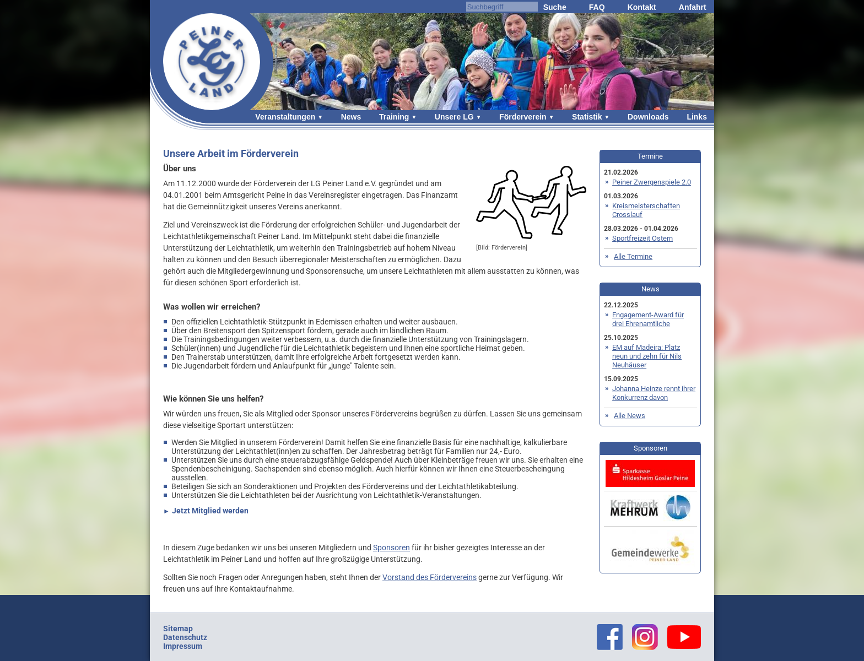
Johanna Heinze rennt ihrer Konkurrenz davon (653, 393)
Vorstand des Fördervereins (429, 577)
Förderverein (523, 116)
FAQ (597, 7)
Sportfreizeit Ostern (642, 238)
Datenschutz (185, 637)
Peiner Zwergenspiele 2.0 (651, 182)
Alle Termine (633, 256)
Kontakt (642, 7)
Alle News (629, 415)
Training (394, 116)
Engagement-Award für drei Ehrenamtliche (648, 319)
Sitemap (178, 628)
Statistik (587, 116)
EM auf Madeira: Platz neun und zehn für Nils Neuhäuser (647, 356)
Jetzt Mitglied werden (210, 510)
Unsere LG (454, 116)
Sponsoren (391, 547)
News (351, 116)
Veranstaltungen (285, 116)
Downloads (648, 116)
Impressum (182, 646)
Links (697, 116)
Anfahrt (692, 7)
